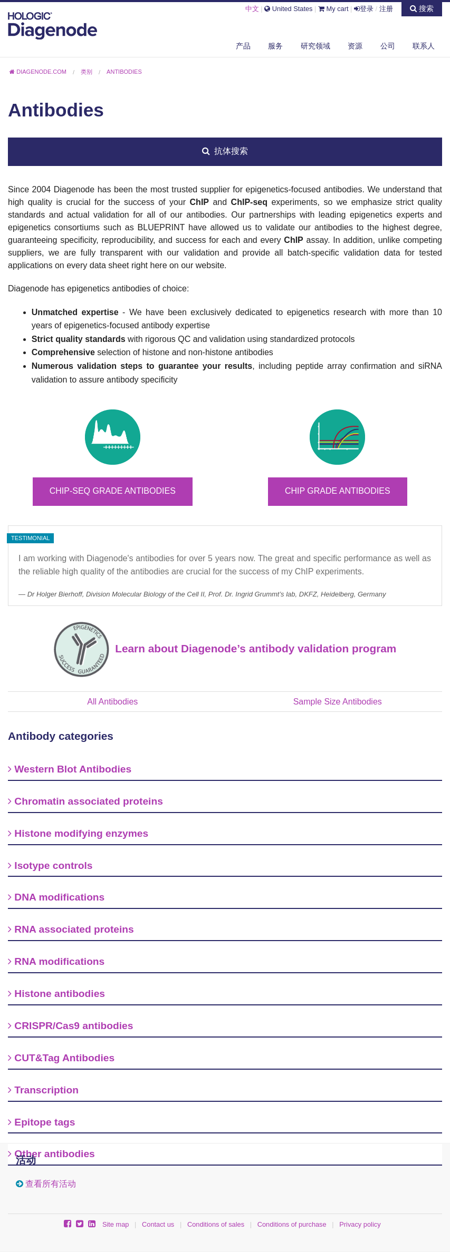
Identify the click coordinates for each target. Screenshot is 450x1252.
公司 (387, 46)
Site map (115, 1224)
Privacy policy (359, 1224)
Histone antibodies (56, 993)
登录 (364, 9)
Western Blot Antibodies (69, 769)
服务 (275, 46)
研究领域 (315, 46)
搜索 (422, 8)
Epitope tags (41, 1122)
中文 (252, 9)
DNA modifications (56, 897)
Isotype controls (50, 865)
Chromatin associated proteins (85, 801)
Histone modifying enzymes (78, 833)
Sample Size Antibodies (337, 701)
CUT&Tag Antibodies (61, 1057)
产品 (243, 46)
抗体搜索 (225, 150)
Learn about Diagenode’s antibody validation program (253, 648)
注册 (386, 9)
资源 (355, 46)
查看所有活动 (50, 1183)
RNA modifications (56, 961)
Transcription (43, 1090)
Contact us (158, 1224)
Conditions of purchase (292, 1224)
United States (288, 9)
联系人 (424, 46)
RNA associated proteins (71, 929)
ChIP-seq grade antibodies (113, 490)
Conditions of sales (215, 1224)
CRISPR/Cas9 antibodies (70, 1025)
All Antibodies (112, 701)
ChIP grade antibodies (337, 490)
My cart (333, 9)
